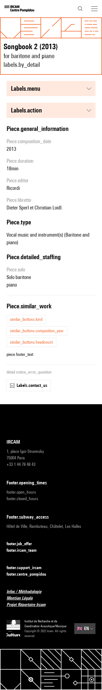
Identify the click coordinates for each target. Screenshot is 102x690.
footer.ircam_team (25, 550)
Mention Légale (23, 598)
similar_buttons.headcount (31, 342)
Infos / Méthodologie (27, 592)
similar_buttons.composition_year (37, 330)
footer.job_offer (22, 544)
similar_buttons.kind (26, 319)
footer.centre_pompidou (30, 574)
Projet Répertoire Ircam (29, 605)
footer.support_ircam (27, 568)
